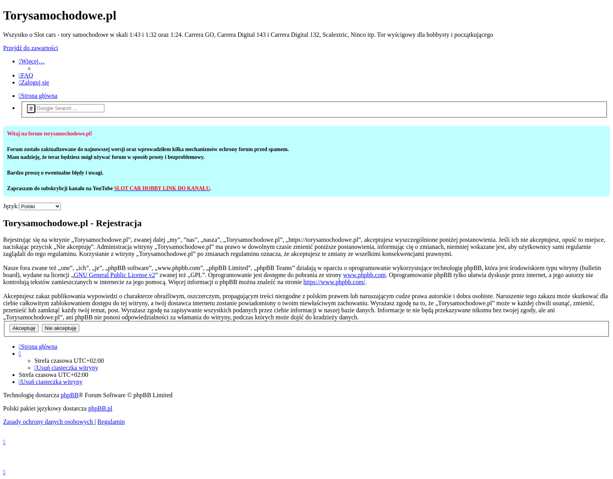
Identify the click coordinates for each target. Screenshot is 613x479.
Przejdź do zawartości (30, 48)
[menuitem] (26, 75)
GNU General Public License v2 (114, 275)
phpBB (69, 395)
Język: (11, 206)
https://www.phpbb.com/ (334, 282)
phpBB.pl (100, 408)
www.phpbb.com (364, 275)
